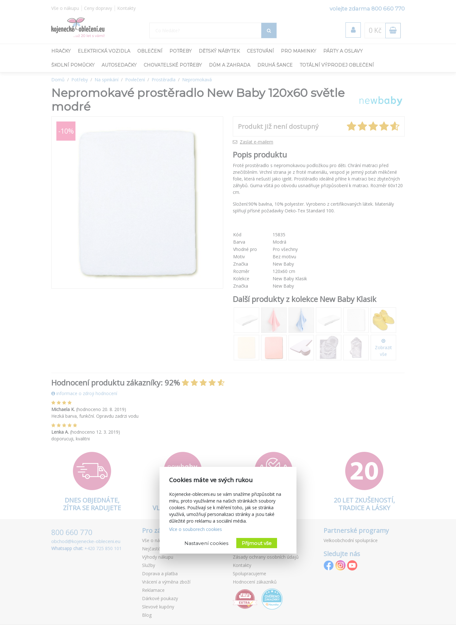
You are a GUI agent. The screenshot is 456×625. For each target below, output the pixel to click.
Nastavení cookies (206, 543)
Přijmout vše (257, 543)
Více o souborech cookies (195, 529)
